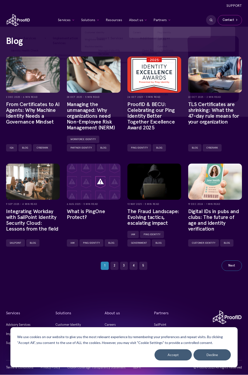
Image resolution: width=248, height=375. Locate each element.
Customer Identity (203, 243)
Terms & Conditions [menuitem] (19, 367)
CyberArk (42, 148)
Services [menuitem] (64, 20)
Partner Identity (81, 148)
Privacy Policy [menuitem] (50, 367)
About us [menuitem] (136, 20)
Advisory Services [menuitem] (18, 325)
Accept (173, 355)
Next (231, 265)
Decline (212, 355)
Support (234, 6)
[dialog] (124, 347)
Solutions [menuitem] (88, 20)
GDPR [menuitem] (137, 367)
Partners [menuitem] (160, 20)
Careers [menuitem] (110, 325)
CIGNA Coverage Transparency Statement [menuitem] (96, 367)
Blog (25, 148)
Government (139, 243)
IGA (12, 148)
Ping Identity (139, 148)
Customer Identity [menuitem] (68, 325)
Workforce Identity (83, 139)
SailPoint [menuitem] (160, 325)
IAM (72, 243)
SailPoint (15, 243)
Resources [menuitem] (114, 20)
